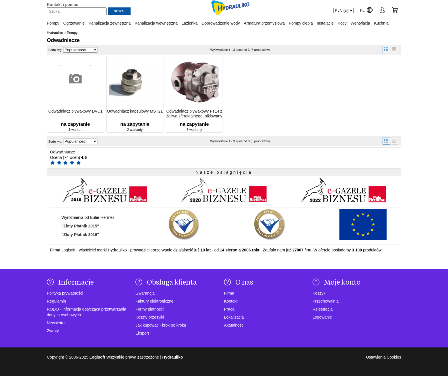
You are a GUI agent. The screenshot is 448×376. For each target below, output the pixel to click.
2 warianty (135, 130)
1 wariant (76, 130)
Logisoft (68, 250)
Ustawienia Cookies (383, 357)
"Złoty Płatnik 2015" (80, 226)
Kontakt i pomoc (62, 4)
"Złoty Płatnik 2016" (80, 234)
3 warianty (194, 130)
